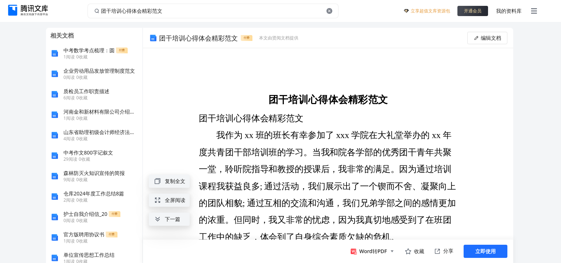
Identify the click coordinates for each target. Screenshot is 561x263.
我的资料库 (509, 10)
